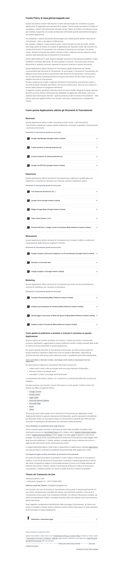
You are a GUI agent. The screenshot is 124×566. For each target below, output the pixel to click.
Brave (31, 406)
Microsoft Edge (35, 403)
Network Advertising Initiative (85, 432)
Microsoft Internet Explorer (39, 400)
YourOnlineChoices (51, 432)
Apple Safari (34, 397)
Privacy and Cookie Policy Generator (69, 543)
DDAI (73, 435)
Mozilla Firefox (34, 394)
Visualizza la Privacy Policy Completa (87, 549)
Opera (31, 409)
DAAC (60, 435)
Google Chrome (35, 392)
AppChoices (93, 447)
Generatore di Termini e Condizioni (39, 538)
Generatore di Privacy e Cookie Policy (67, 536)
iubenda (55, 538)
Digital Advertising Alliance (42, 435)
